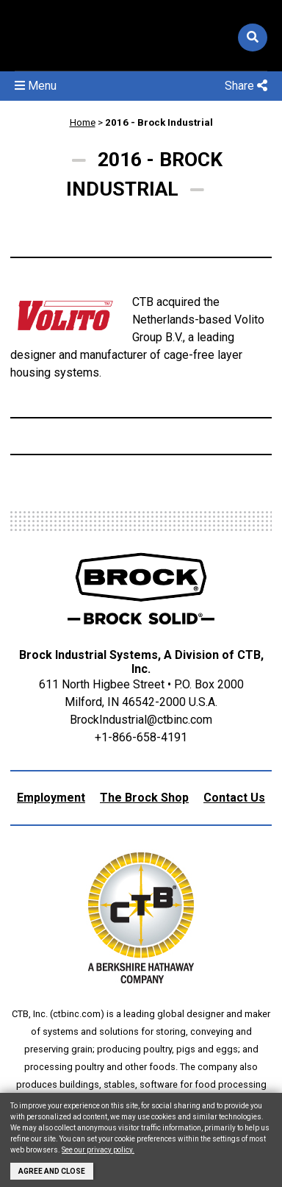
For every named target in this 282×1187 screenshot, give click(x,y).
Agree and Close (51, 1171)
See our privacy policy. (98, 1150)
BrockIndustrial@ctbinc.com (141, 720)
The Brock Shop (144, 798)
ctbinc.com (77, 1013)
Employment (51, 798)
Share (246, 86)
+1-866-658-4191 (141, 737)
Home (82, 122)
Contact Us (234, 798)
